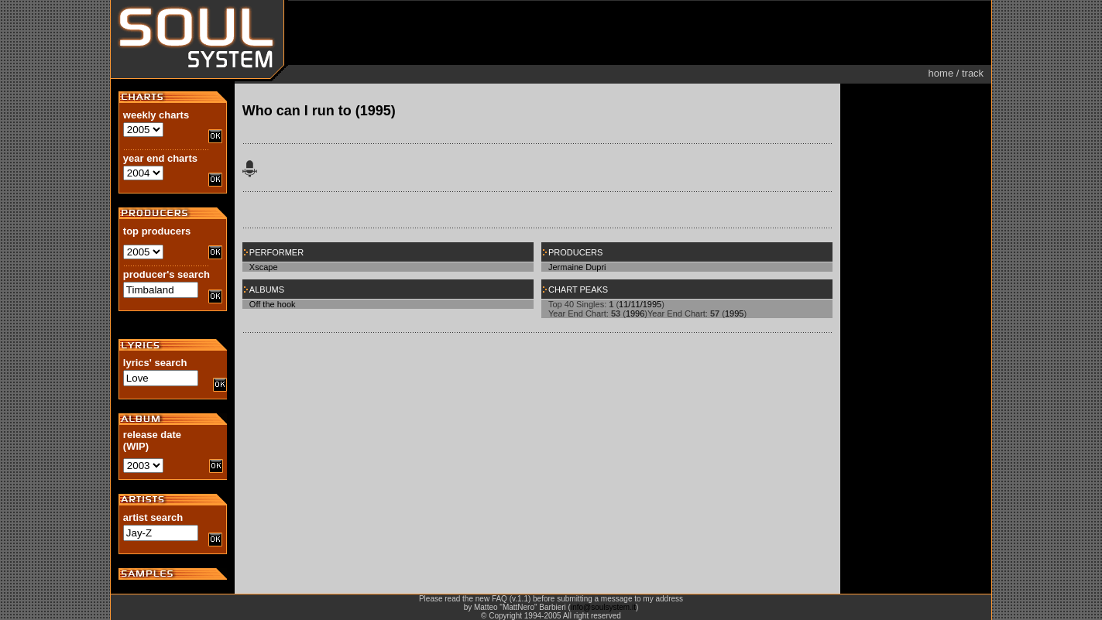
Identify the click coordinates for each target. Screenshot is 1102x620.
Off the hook (272, 304)
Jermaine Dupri (577, 267)
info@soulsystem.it (603, 607)
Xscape (263, 267)
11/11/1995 (640, 304)
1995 (734, 313)
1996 (635, 313)
